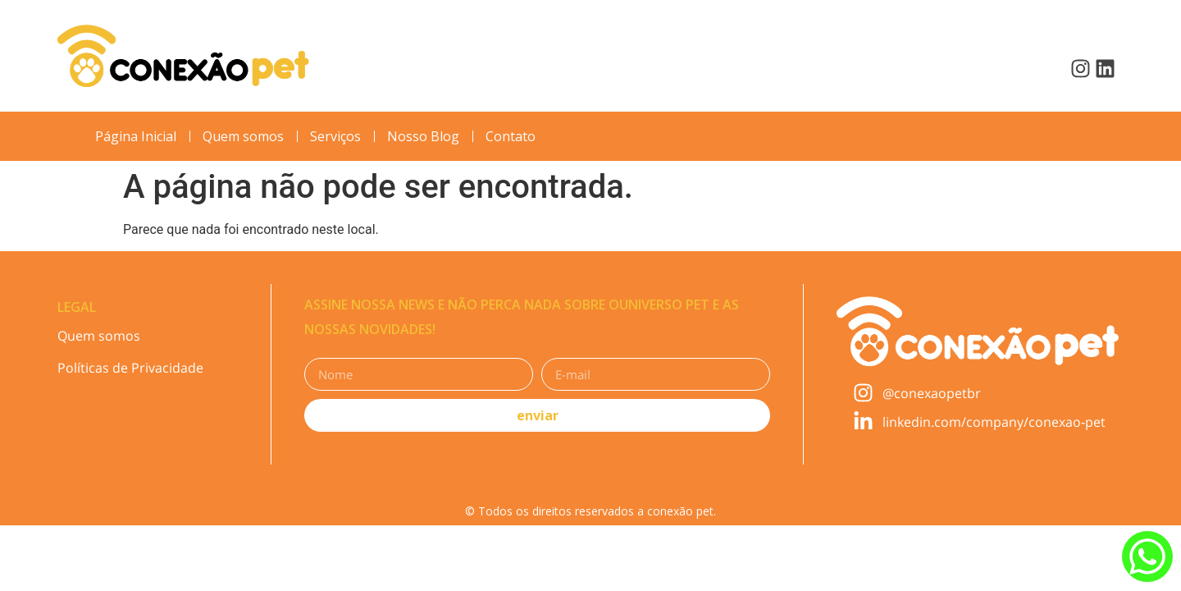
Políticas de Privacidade (130, 368)
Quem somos (98, 336)
